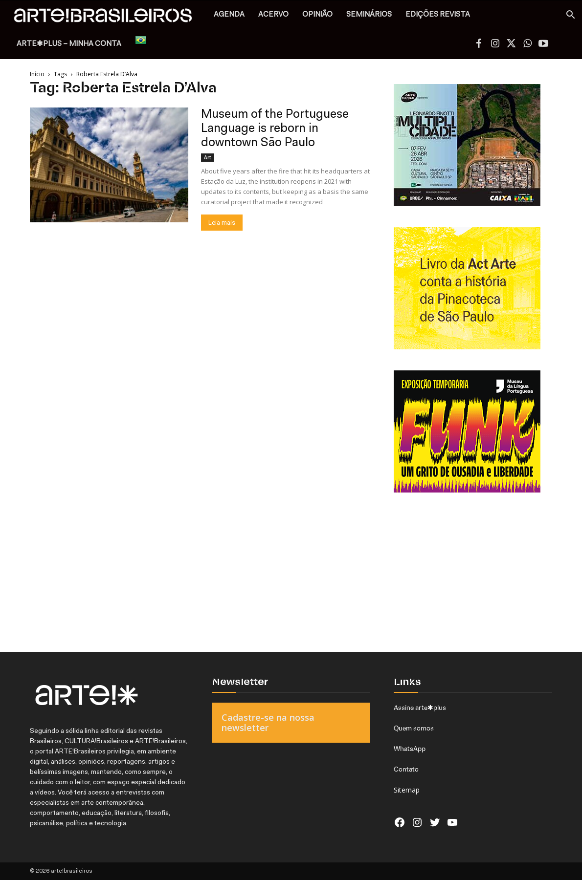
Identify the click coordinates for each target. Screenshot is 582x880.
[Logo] (108, 17)
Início (37, 74)
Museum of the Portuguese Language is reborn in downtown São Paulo (275, 128)
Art (207, 157)
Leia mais (221, 222)
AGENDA (229, 15)
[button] (570, 16)
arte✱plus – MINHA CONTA (69, 44)
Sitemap (407, 789)
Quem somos (414, 728)
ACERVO (273, 15)
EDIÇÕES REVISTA (437, 15)
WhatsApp (409, 748)
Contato (406, 769)
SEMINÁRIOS (369, 15)
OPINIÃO (317, 15)
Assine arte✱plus (420, 707)
